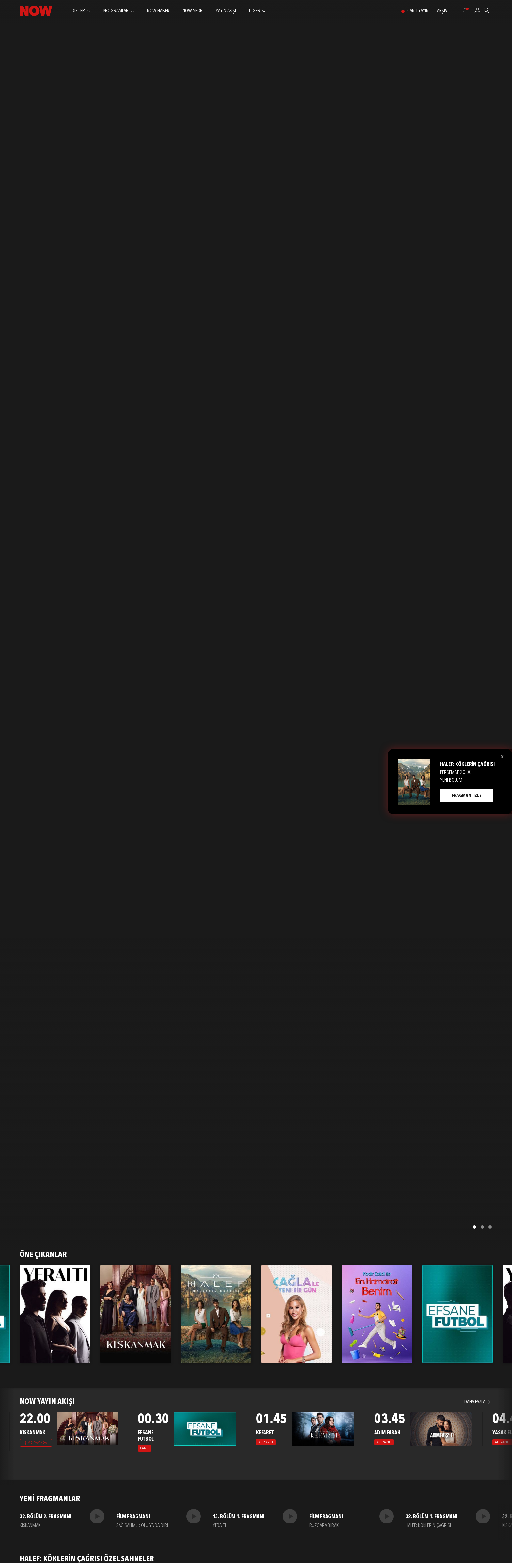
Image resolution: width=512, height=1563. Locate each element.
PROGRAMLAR (116, 11)
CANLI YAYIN (418, 11)
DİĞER (254, 11)
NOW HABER (158, 11)
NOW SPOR (193, 11)
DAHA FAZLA (474, 1402)
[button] (474, 1227)
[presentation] (7, 1436)
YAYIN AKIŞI (226, 11)
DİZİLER (78, 11)
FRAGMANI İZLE (467, 795)
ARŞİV (442, 11)
